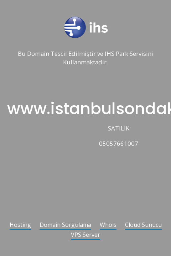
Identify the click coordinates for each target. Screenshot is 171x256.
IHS (109, 54)
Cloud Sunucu (143, 225)
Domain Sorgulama (65, 225)
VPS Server (85, 235)
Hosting (20, 225)
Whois (108, 225)
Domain (38, 54)
